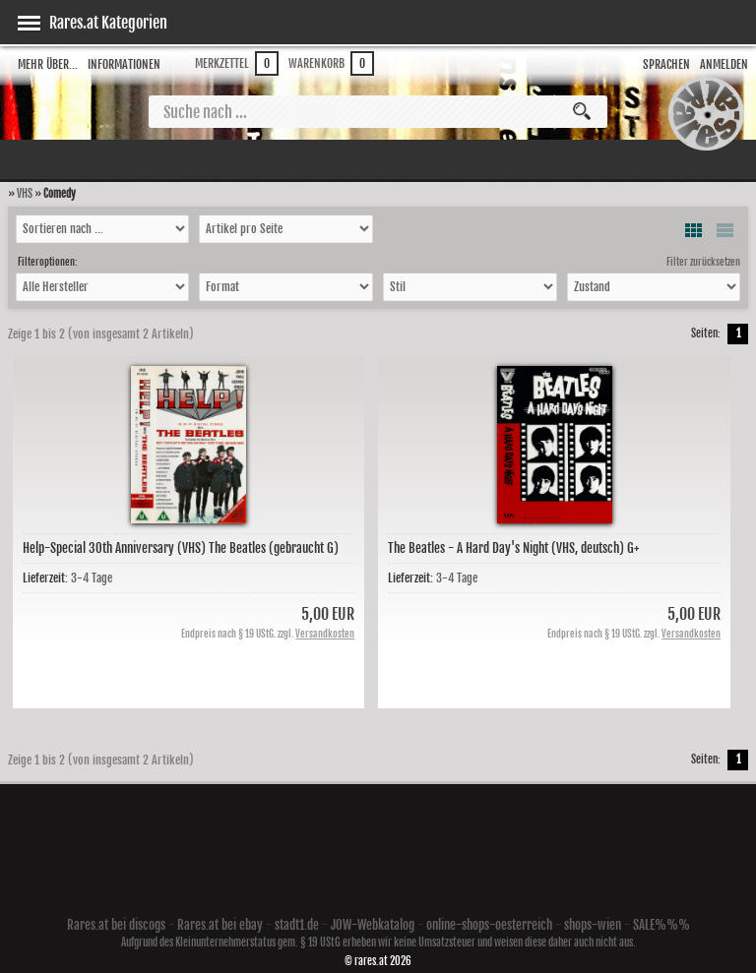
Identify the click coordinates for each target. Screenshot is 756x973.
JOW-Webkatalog (372, 925)
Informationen (124, 64)
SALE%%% (661, 925)
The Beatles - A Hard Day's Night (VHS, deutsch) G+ (513, 548)
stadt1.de (297, 925)
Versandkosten (324, 633)
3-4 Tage (91, 578)
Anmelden (724, 64)
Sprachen (666, 64)
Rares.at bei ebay (220, 925)
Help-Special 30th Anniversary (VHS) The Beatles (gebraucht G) (181, 548)
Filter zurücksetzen (703, 262)
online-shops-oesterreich (489, 925)
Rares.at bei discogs (116, 925)
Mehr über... (48, 64)
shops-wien (592, 925)
